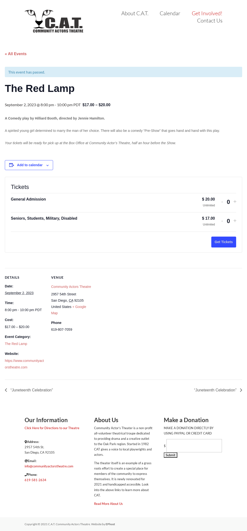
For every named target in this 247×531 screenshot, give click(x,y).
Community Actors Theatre (71, 287)
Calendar (170, 14)
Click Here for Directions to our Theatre (52, 428)
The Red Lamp (16, 344)
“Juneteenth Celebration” (31, 390)
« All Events (16, 54)
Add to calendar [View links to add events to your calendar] (30, 165)
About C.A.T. (134, 14)
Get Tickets (224, 242)
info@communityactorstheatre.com (49, 466)
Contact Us (209, 21)
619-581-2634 (35, 480)
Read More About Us (108, 504)
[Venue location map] (122, 301)
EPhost (110, 524)
